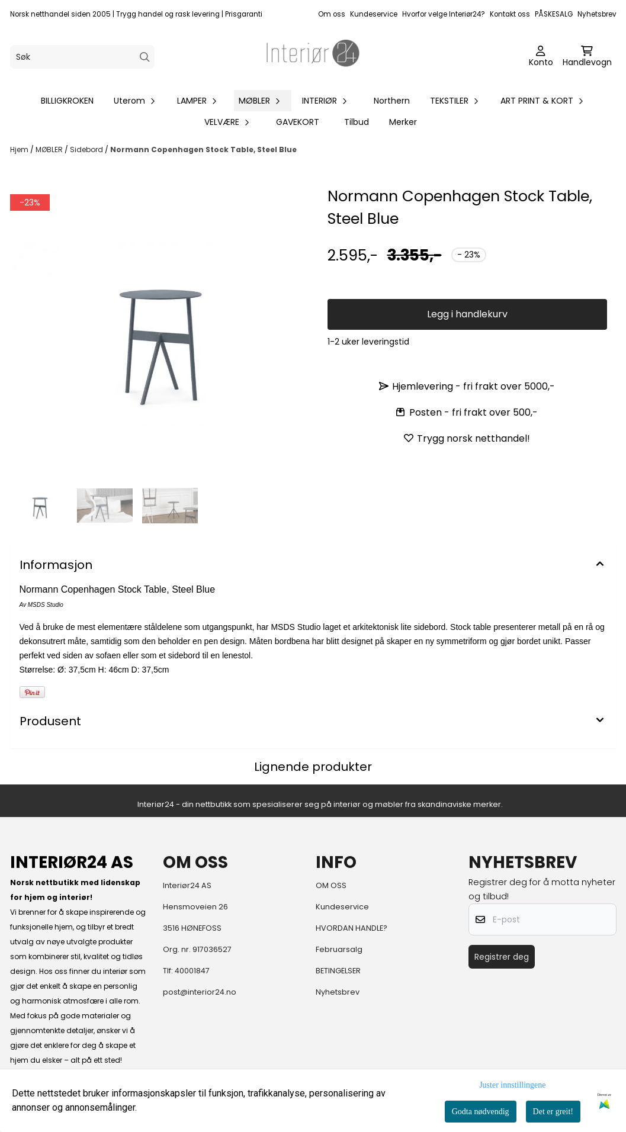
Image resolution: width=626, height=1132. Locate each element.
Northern (392, 101)
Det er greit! (553, 1111)
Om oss (331, 14)
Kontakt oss (510, 14)
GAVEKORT (297, 122)
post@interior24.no (199, 992)
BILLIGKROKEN (67, 101)
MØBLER (50, 149)
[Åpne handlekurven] (587, 57)
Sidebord (87, 149)
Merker (403, 122)
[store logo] (313, 57)
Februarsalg (339, 949)
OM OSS (331, 885)
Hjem (20, 149)
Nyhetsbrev (597, 14)
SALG (564, 14)
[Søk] (82, 57)
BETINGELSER (338, 971)
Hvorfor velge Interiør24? (443, 14)
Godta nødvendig (480, 1111)
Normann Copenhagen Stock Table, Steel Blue (203, 149)
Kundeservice (373, 14)
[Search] (144, 57)
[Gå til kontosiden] (541, 57)
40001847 (192, 971)
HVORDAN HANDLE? (351, 928)
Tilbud (356, 122)
